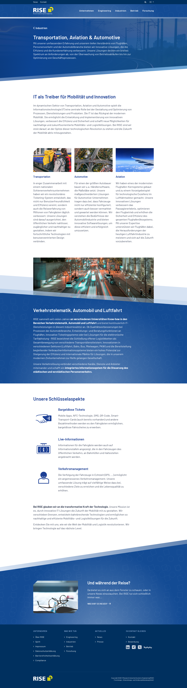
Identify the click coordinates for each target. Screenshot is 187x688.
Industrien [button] (120, 10)
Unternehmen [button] (86, 10)
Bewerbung (132, 642)
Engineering (71, 637)
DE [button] (150, 2)
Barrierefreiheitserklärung (46, 656)
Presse (99, 642)
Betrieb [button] (134, 10)
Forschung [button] (148, 10)
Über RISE (38, 637)
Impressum (39, 646)
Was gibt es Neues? (99, 603)
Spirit (36, 642)
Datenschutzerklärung (44, 651)
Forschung (70, 651)
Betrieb (68, 646)
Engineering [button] (104, 10)
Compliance (39, 660)
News (35, 2)
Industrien (40, 28)
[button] (145, 2)
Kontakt (43, 2)
